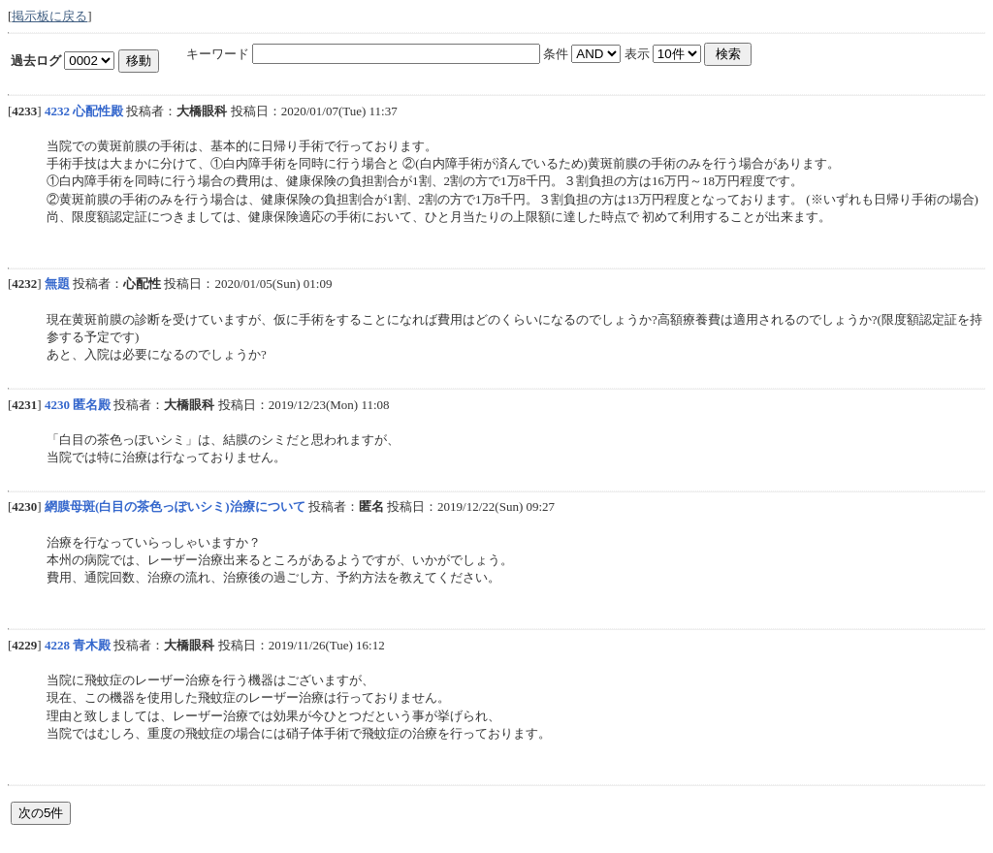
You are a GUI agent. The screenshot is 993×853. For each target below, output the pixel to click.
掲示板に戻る (49, 16)
